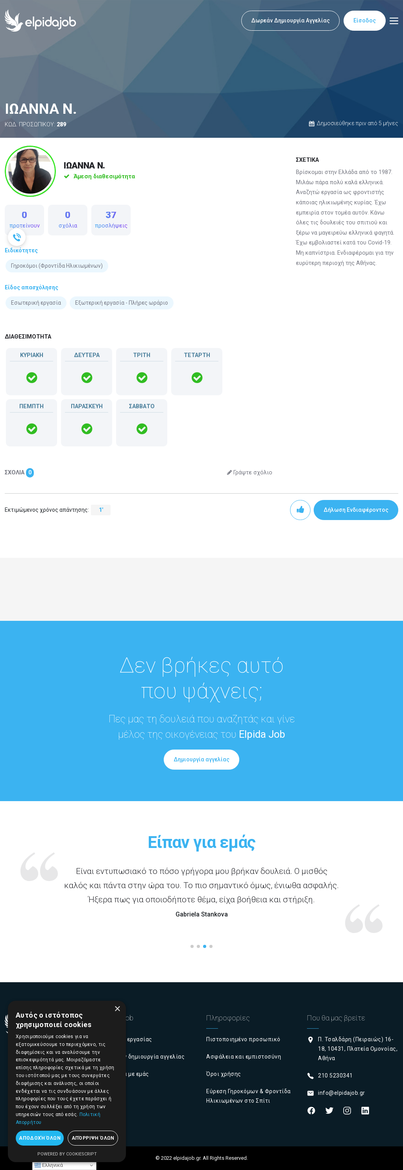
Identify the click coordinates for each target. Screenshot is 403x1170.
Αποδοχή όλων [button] (40, 1138)
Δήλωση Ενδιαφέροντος (356, 510)
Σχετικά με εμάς (127, 1074)
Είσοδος (364, 20)
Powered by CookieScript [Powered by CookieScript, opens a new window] (67, 1154)
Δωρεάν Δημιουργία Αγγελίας (290, 20)
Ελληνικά (49, 1165)
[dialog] (67, 1081)
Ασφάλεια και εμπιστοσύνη (243, 1056)
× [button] (117, 1009)
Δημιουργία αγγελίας (201, 759)
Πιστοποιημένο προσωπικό (243, 1039)
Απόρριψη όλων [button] (93, 1138)
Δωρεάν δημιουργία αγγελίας (145, 1056)
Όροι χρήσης (223, 1074)
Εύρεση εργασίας (128, 1039)
